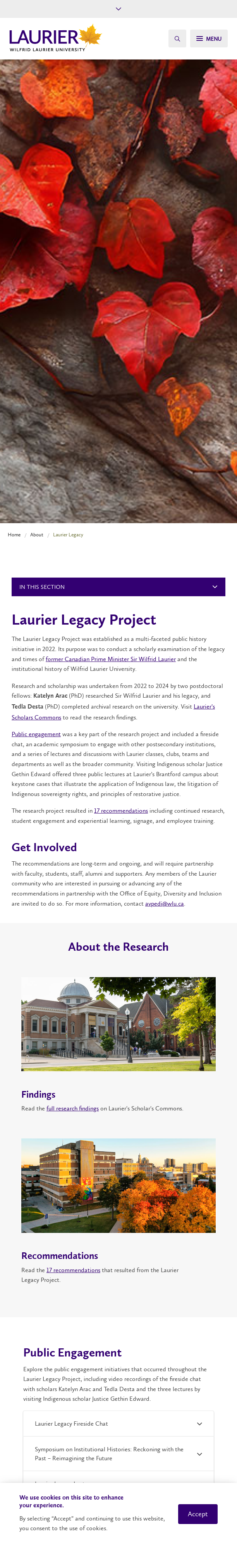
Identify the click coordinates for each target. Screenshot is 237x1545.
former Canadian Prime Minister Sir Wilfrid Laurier (111, 659)
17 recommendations (121, 810)
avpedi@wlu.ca (164, 903)
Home (14, 535)
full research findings (72, 1108)
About (36, 535)
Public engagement (36, 734)
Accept (198, 1514)
